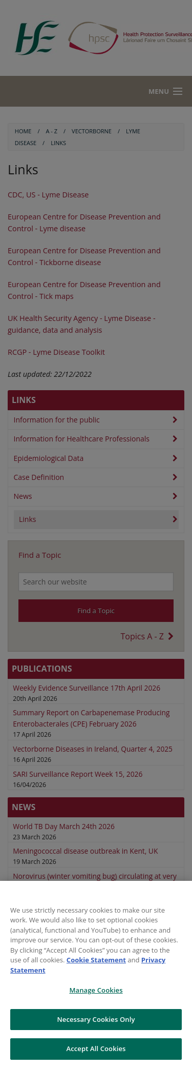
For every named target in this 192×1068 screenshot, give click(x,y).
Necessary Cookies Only (96, 1019)
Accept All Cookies (95, 1048)
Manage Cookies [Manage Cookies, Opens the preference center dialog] (95, 990)
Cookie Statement (96, 959)
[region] (96, 974)
